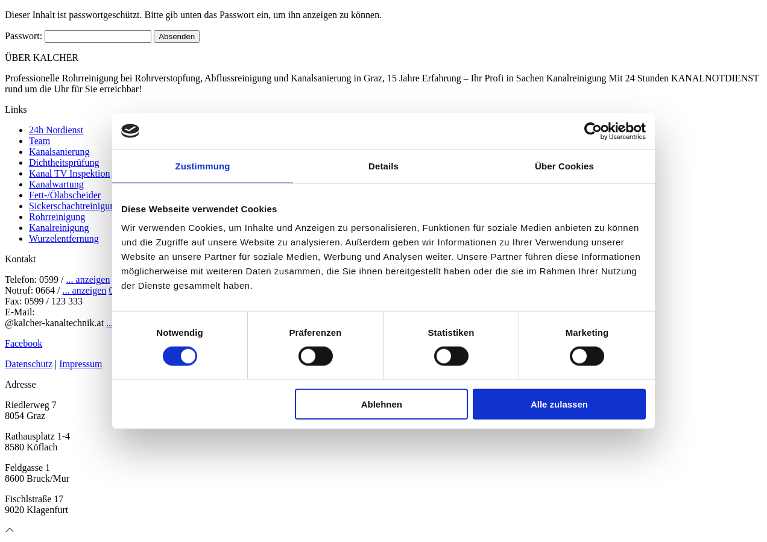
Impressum (80, 364)
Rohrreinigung (57, 217)
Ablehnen (381, 404)
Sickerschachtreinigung (74, 206)
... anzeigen (88, 279)
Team (39, 141)
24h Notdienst (56, 130)
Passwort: (78, 36)
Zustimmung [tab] (202, 165)
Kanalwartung (56, 184)
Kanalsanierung (59, 152)
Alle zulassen (559, 404)
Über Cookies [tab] (564, 165)
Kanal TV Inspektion (69, 173)
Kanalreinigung (59, 227)
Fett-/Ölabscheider (65, 195)
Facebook (23, 343)
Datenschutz (28, 364)
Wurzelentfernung (64, 238)
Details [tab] (383, 165)
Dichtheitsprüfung (64, 162)
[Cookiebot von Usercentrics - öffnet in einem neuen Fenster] (593, 131)
